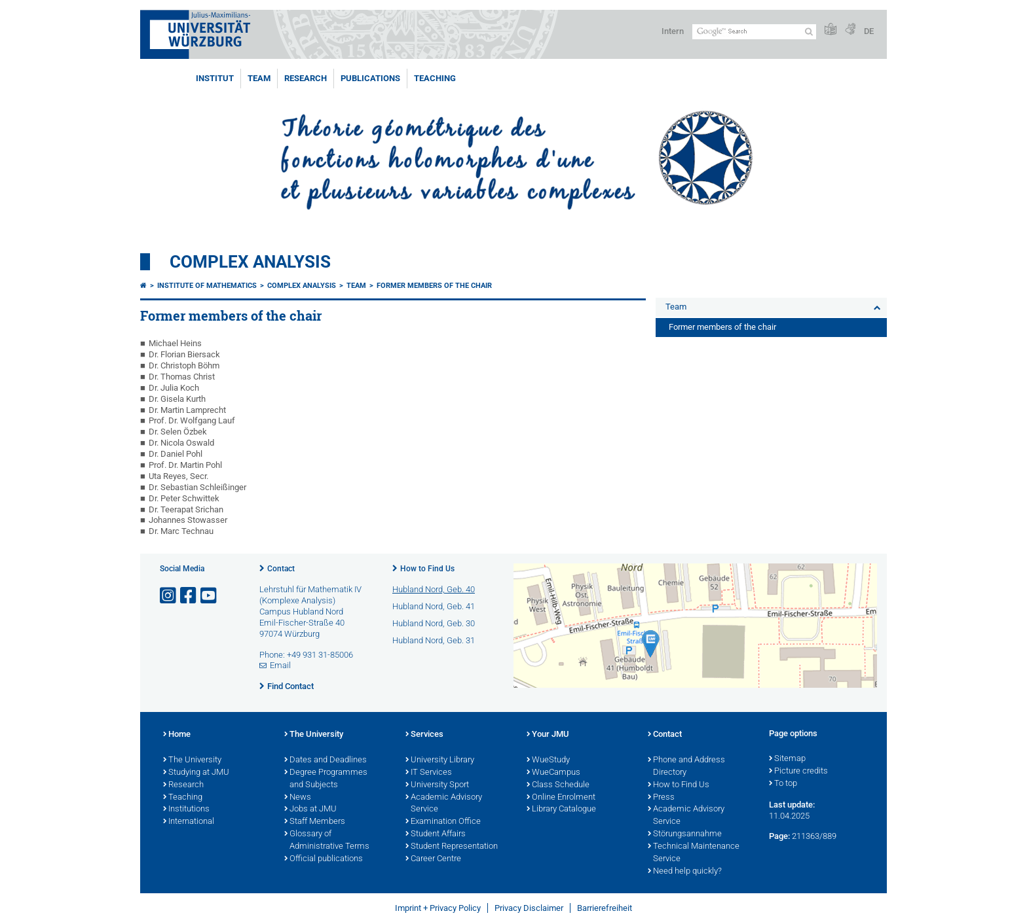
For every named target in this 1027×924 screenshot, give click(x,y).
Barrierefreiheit (604, 908)
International (188, 822)
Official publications (323, 859)
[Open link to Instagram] (169, 595)
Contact (281, 568)
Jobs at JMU (310, 809)
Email (280, 665)
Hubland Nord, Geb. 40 (433, 589)
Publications (370, 78)
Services (424, 735)
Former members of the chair (434, 285)
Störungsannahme (685, 834)
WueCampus (553, 773)
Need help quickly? (685, 872)
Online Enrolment (561, 798)
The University (192, 760)
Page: (779, 836)
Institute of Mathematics (207, 285)
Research (305, 78)
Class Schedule (558, 785)
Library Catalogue (561, 809)
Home (177, 735)
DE (869, 31)
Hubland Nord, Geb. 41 (433, 606)
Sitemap (787, 759)
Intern (673, 31)
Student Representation (451, 847)
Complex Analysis (250, 262)
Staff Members (314, 822)
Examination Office (443, 822)
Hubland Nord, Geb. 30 (433, 623)
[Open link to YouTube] (209, 595)
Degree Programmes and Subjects (325, 779)
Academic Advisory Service (443, 804)
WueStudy (548, 760)
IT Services (428, 773)
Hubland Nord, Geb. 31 (433, 640)
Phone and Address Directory (686, 767)
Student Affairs (435, 834)
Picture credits (798, 771)
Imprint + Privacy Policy (438, 908)
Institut (215, 78)
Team (259, 78)
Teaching (435, 78)
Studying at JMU (196, 773)
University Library (439, 760)
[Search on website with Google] (754, 31)
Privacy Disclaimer (529, 908)
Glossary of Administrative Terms (326, 840)
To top (783, 784)
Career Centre (433, 859)
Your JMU (548, 735)
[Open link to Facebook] (189, 595)
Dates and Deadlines (325, 760)
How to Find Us (427, 568)
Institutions (186, 809)
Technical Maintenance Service (693, 853)
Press (661, 798)
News (297, 798)
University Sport (437, 785)
